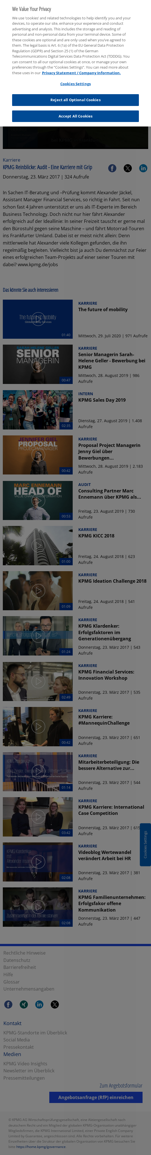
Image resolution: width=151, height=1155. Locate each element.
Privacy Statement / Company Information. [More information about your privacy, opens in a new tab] (81, 69)
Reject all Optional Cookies (75, 96)
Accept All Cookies (75, 112)
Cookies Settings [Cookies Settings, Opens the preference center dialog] (75, 80)
